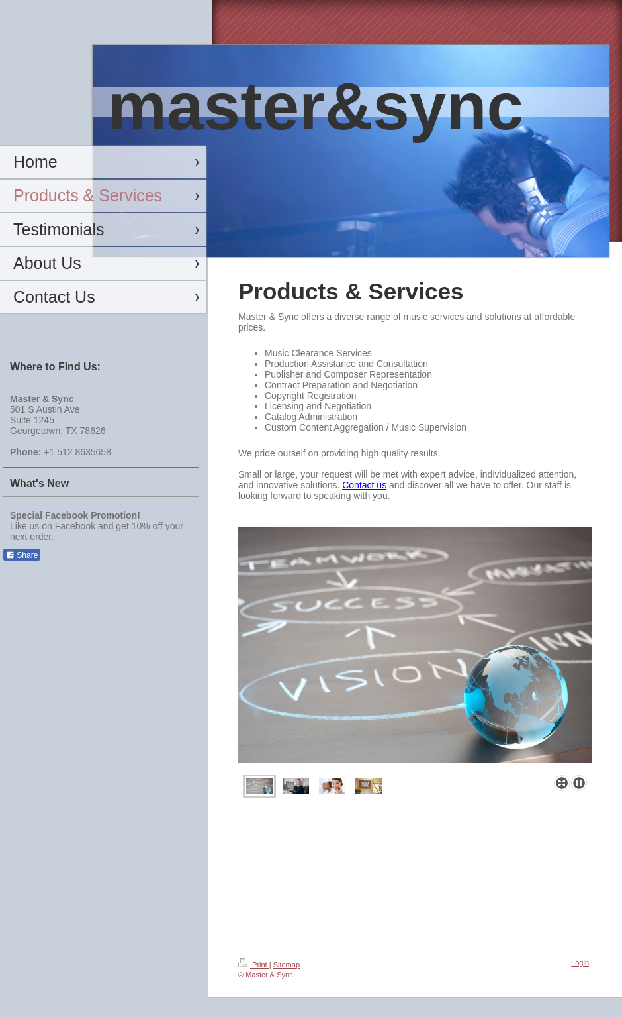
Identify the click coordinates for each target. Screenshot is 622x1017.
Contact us (364, 485)
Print (253, 965)
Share (22, 555)
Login (580, 963)
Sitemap (286, 965)
